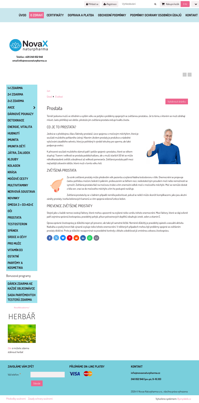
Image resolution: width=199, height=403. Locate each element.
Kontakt (191, 15)
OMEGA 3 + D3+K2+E (20, 205)
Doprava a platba (81, 15)
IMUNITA (13, 140)
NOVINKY (13, 198)
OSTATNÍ (13, 256)
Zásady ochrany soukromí (40, 398)
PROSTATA (14, 217)
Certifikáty (55, 15)
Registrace (110, 4)
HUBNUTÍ (13, 133)
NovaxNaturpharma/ (22, 307)
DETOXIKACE (16, 120)
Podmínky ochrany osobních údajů (155, 15)
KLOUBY (13, 159)
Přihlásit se (92, 4)
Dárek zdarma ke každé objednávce (21, 286)
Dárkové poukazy (21, 114)
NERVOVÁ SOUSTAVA (21, 191)
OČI (10, 211)
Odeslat (36, 383)
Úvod (22, 15)
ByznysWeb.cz (184, 398)
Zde (9, 348)
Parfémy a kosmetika (15, 265)
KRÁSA (12, 172)
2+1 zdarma (15, 94)
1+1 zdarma (15, 88)
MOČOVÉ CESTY (18, 179)
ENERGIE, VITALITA (20, 127)
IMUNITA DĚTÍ (16, 146)
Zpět (48, 91)
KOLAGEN (14, 166)
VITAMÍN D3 (15, 250)
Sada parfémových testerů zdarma (21, 297)
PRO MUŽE (14, 243)
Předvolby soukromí (16, 398)
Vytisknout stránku (177, 101)
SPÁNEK (13, 230)
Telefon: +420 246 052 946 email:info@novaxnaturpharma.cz (29, 58)
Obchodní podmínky (112, 15)
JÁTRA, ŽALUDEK (19, 153)
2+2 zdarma (16, 101)
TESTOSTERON (17, 224)
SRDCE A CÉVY (17, 237)
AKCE (22, 107)
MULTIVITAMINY (18, 185)
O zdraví (36, 15)
